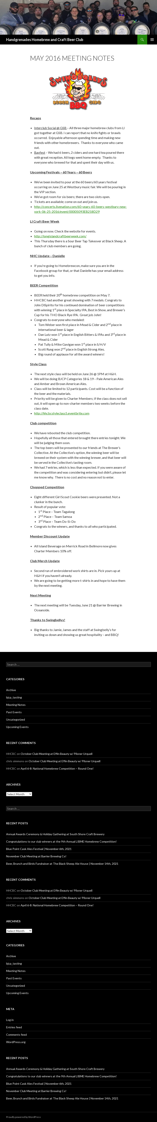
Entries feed (14, 1027)
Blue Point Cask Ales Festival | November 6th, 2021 (39, 849)
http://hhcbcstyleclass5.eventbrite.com (61, 413)
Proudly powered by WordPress (23, 1117)
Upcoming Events (17, 727)
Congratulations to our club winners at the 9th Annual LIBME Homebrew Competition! (61, 841)
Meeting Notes (16, 704)
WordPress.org (16, 1042)
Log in (10, 1020)
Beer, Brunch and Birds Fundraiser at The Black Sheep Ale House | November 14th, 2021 (62, 863)
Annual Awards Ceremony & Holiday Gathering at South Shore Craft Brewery (55, 834)
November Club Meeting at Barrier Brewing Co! (36, 856)
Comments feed (16, 1034)
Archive (11, 690)
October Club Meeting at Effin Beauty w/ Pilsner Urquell (56, 753)
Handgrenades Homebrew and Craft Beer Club (44, 39)
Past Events (14, 712)
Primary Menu (152, 39)
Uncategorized (15, 719)
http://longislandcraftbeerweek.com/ (60, 236)
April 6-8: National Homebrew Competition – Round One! (57, 768)
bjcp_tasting (14, 697)
